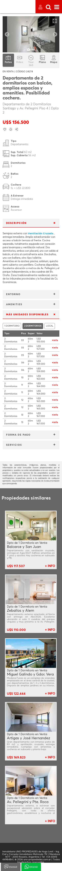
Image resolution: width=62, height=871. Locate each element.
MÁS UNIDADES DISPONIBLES (27, 314)
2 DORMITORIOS (32, 326)
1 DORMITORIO (12, 326)
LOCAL (49, 326)
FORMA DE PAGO (18, 435)
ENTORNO (13, 294)
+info (55, 340)
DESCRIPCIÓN (16, 223)
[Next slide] (55, 34)
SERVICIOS (14, 445)
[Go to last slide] (7, 34)
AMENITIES (14, 304)
